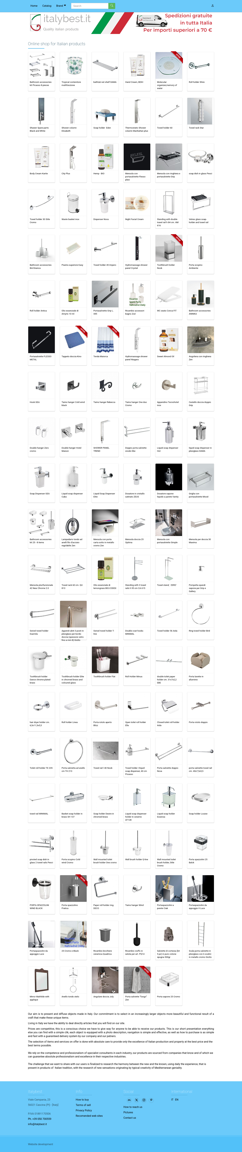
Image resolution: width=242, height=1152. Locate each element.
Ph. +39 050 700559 (39, 1118)
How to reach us (133, 1107)
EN (177, 1099)
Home (34, 5)
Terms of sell (83, 1105)
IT (172, 1099)
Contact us (130, 1117)
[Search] (90, 6)
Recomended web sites (89, 1115)
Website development (40, 1144)
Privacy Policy (84, 1110)
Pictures (128, 1112)
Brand (61, 5)
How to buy (82, 1099)
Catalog (46, 5)
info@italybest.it (37, 1124)
